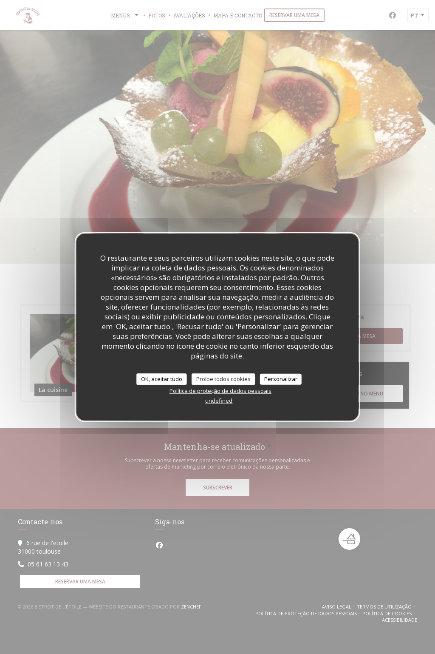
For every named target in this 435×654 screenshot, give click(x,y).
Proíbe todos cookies (223, 379)
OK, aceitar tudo (161, 379)
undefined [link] (218, 400)
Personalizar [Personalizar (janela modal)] (280, 379)
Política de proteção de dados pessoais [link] (220, 390)
